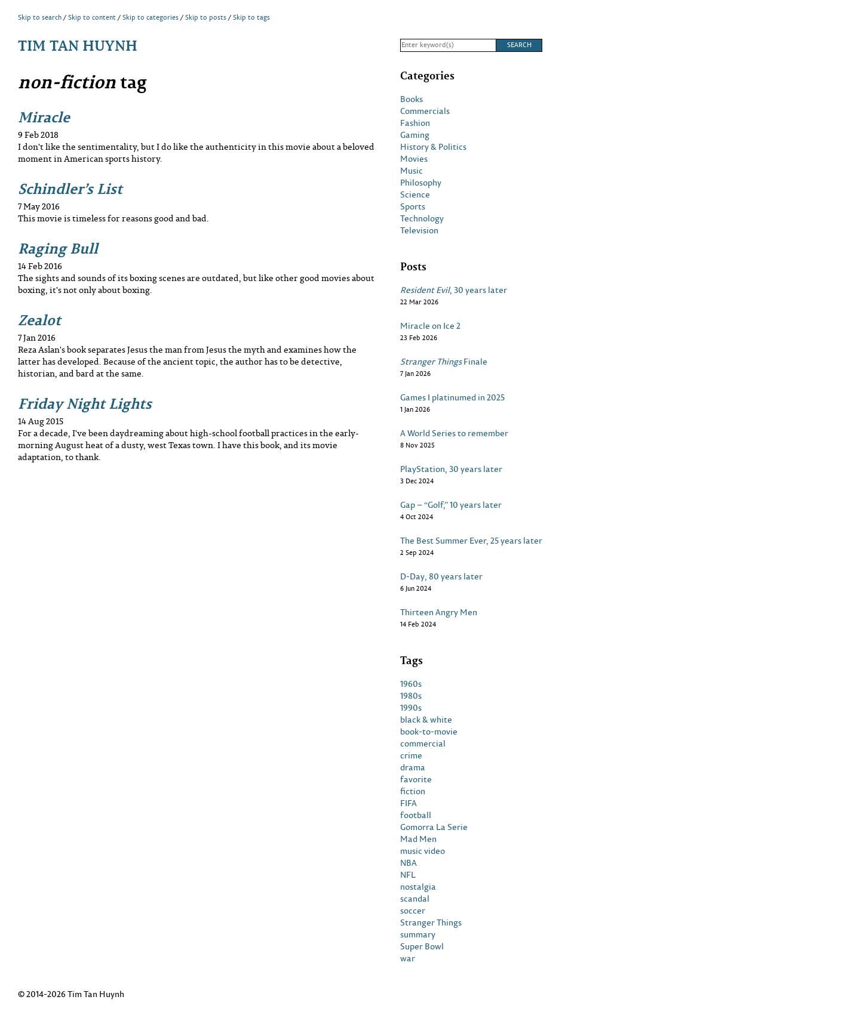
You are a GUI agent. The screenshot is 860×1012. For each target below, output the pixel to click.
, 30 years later (453, 290)
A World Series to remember (454, 433)
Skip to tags (251, 17)
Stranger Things (431, 922)
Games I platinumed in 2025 (452, 397)
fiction (412, 791)
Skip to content (92, 17)
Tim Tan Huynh (77, 45)
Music (411, 171)
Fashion (415, 123)
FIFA (408, 803)
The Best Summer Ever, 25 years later (471, 541)
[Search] (448, 45)
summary (417, 934)
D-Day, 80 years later (441, 576)
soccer (412, 911)
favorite (416, 779)
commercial (423, 743)
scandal (414, 899)
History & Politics (433, 147)
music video (422, 851)
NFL (408, 875)
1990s (411, 708)
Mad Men (418, 839)
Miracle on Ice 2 (430, 326)
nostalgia (418, 887)
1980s (411, 696)
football (415, 815)
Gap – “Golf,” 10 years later (451, 505)
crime (411, 755)
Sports (412, 206)
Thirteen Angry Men (438, 612)
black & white (426, 720)
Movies (414, 159)
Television (419, 230)
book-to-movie (428, 732)
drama (412, 767)
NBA (408, 863)
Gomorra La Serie (434, 827)
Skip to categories (150, 17)
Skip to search (40, 17)
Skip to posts (205, 17)
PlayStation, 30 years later (451, 469)
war (407, 958)
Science (415, 194)
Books (411, 99)
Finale (443, 362)
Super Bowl (422, 946)
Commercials (425, 111)
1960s (411, 684)
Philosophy (420, 183)
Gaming (414, 135)
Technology (422, 218)
